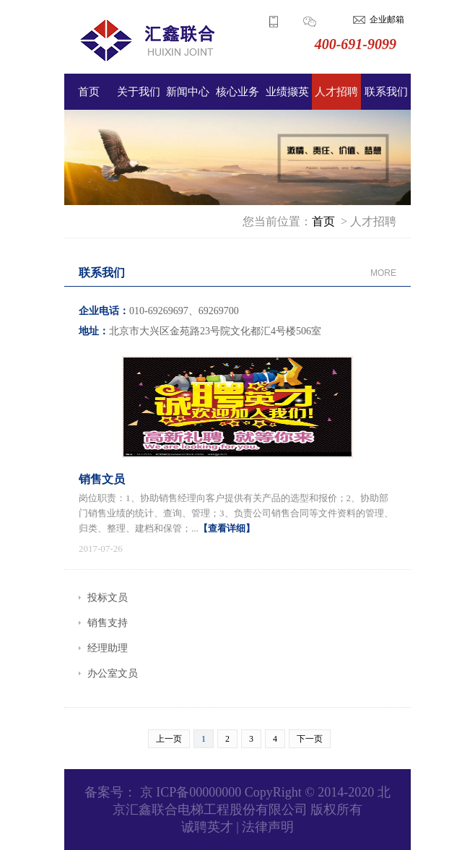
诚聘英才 (207, 827)
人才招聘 (336, 91)
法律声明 (268, 827)
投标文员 (107, 597)
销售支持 (107, 622)
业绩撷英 (287, 91)
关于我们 (138, 91)
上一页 (169, 739)
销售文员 (102, 479)
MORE (383, 273)
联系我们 (386, 91)
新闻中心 (187, 91)
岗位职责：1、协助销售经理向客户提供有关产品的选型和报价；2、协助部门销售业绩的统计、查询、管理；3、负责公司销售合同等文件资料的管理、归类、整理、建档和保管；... (236, 513)
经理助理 (107, 648)
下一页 (310, 739)
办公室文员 (112, 673)
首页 (89, 91)
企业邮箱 (387, 19)
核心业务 (237, 91)
